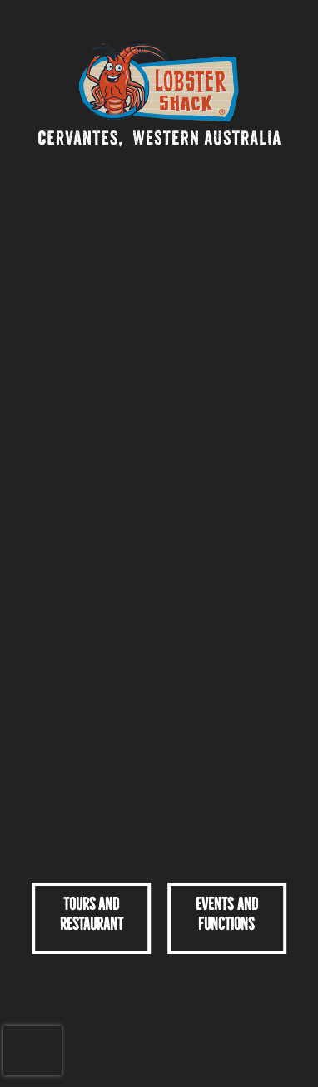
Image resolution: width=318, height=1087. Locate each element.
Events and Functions (227, 913)
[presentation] (32, 1050)
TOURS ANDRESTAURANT (91, 913)
